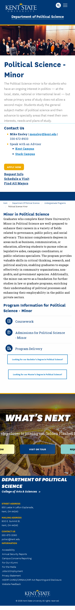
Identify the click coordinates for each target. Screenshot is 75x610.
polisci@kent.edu (11, 539)
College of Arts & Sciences (19, 491)
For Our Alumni (10, 562)
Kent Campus (24, 148)
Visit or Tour (37, 449)
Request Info (13, 174)
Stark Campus (25, 154)
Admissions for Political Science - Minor (40, 335)
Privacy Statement (11, 575)
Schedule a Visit (16, 179)
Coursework (24, 321)
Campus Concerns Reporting (16, 558)
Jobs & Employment (12, 571)
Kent (5, 202)
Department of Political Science (37, 16)
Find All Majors (16, 183)
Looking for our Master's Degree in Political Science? (37, 374)
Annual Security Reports (14, 554)
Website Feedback (11, 584)
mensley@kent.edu (43, 134)
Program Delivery (28, 349)
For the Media (9, 567)
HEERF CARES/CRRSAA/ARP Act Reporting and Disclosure (31, 580)
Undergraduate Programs (55, 202)
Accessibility (8, 550)
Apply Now (14, 167)
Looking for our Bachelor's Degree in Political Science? (37, 359)
